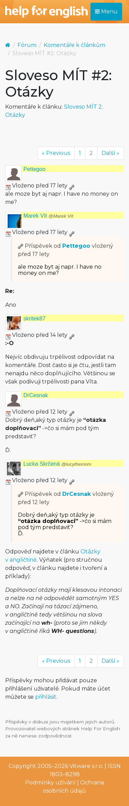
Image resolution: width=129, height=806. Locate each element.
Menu (106, 11)
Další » (110, 153)
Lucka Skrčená (57, 464)
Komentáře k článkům (74, 45)
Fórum (27, 45)
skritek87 (34, 318)
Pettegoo (34, 169)
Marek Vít (48, 216)
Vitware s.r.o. (86, 766)
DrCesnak (35, 395)
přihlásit (45, 697)
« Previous (56, 153)
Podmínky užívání (50, 782)
